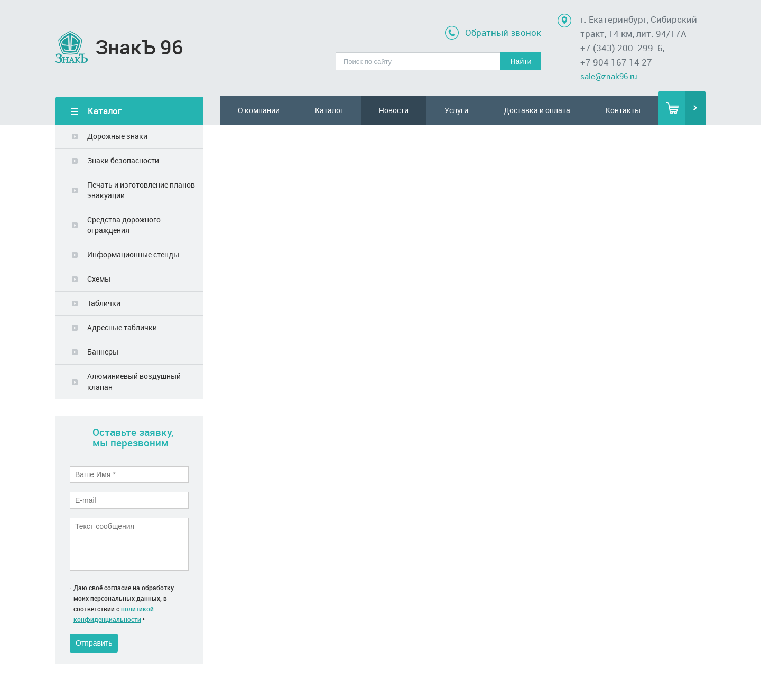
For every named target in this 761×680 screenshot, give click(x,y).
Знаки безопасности (123, 160)
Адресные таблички (122, 327)
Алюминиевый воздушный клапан (134, 381)
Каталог (329, 110)
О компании (259, 110)
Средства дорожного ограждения (124, 225)
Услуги (456, 110)
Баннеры (102, 352)
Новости (394, 110)
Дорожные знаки (117, 136)
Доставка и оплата (537, 110)
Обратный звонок (503, 32)
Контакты (623, 110)
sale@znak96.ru (608, 76)
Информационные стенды (133, 254)
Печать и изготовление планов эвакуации (141, 190)
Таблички (103, 303)
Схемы (98, 279)
